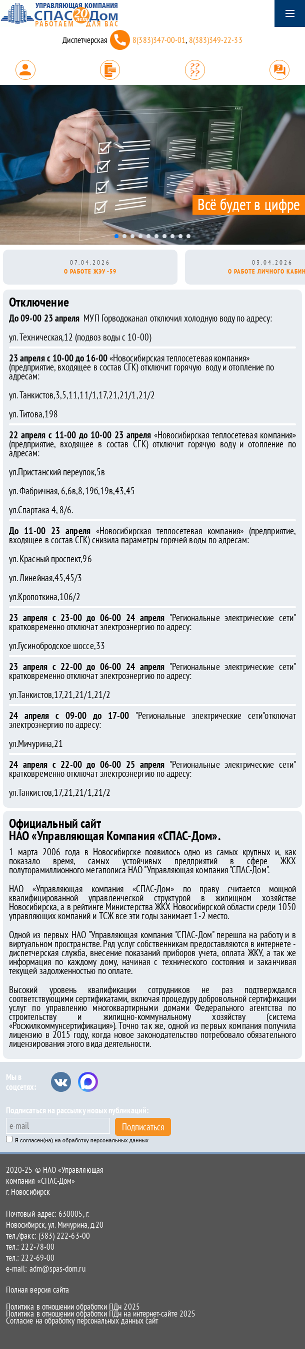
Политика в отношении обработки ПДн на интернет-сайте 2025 (101, 1313)
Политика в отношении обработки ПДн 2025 (73, 1306)
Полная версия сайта (37, 1289)
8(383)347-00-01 (159, 39)
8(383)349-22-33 (215, 39)
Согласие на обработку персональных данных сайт (82, 1320)
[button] (116, 236)
